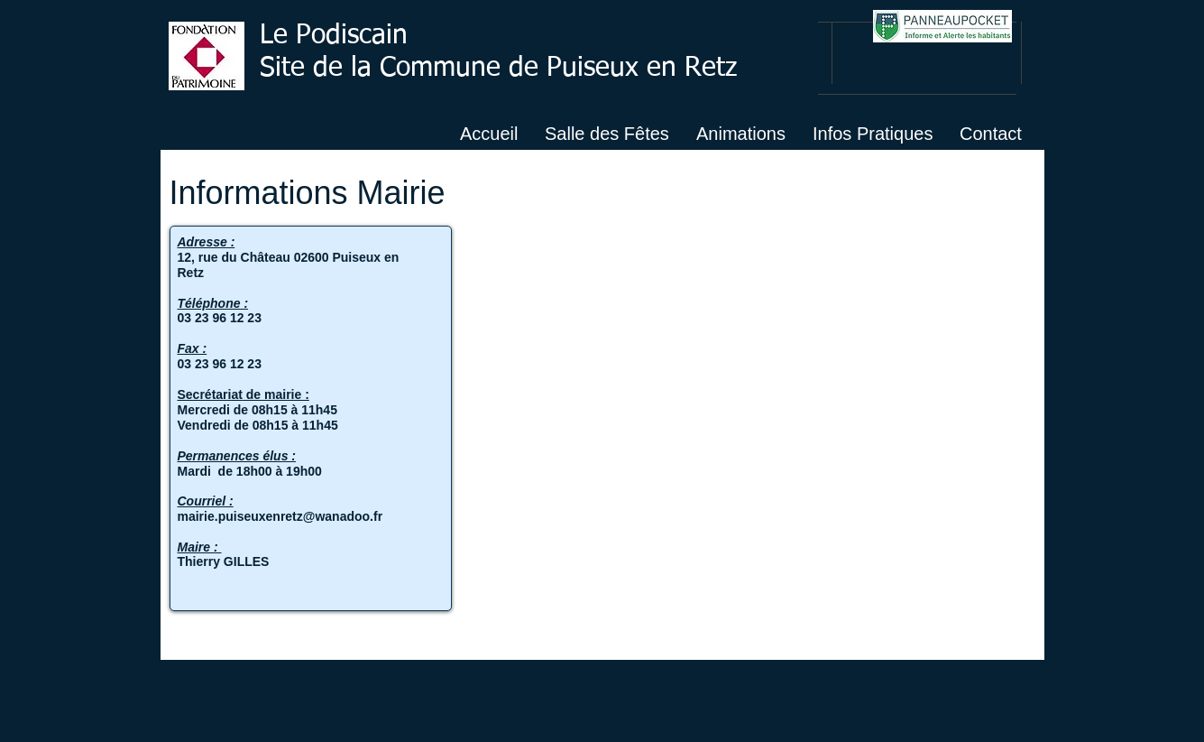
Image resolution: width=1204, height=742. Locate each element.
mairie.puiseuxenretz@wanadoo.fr (280, 516)
